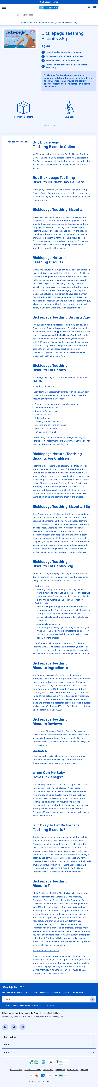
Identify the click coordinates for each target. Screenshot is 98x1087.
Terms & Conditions (32, 1069)
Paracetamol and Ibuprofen (48, 624)
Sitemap (84, 1069)
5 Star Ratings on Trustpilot (46, 950)
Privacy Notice (16, 1069)
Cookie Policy (48, 1069)
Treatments (40, 22)
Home (23, 22)
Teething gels (41, 603)
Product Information (17, 142)
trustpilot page (40, 750)
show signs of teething (44, 386)
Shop (30, 22)
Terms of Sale (72, 1069)
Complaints (60, 1069)
